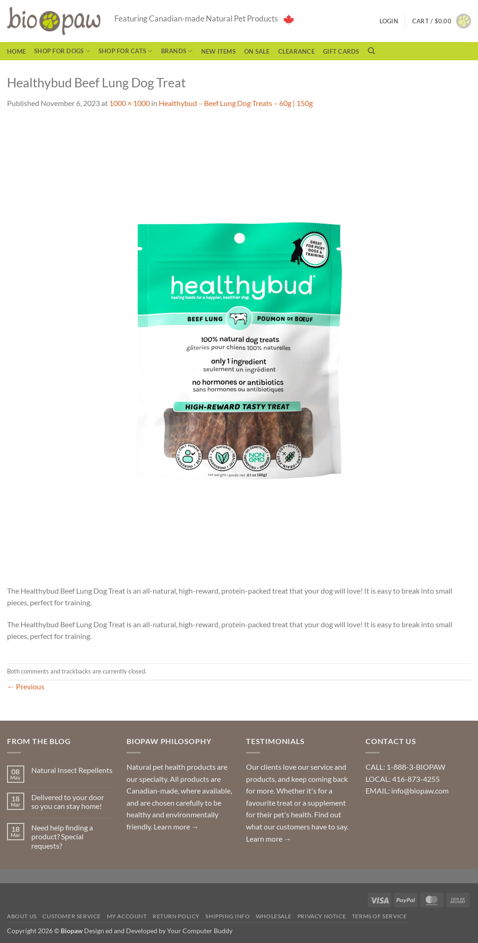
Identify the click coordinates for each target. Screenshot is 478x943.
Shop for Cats (125, 51)
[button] (441, 21)
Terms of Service (379, 916)
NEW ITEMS (218, 51)
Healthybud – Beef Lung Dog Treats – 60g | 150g (236, 103)
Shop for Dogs (62, 51)
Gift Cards (341, 51)
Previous (25, 686)
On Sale (257, 51)
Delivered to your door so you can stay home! (67, 801)
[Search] (371, 51)
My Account (127, 916)
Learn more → (176, 826)
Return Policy (176, 916)
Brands (177, 51)
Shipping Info (227, 916)
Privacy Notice (321, 916)
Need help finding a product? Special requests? (62, 836)
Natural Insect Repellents (71, 770)
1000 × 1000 (129, 103)
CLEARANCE (296, 51)
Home (16, 51)
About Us (22, 916)
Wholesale (274, 916)
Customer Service (71, 916)
